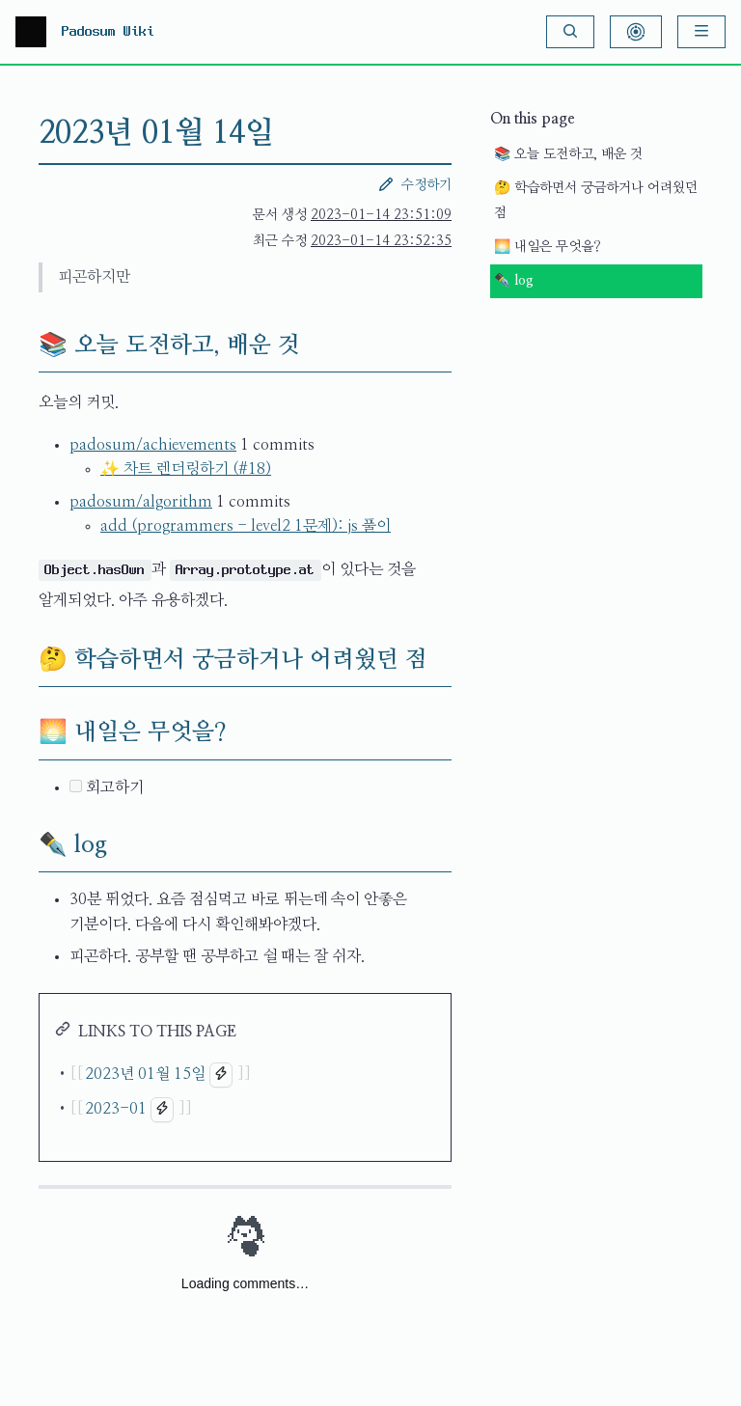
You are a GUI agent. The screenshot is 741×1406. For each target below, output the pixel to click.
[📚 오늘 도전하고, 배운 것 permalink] (23, 345)
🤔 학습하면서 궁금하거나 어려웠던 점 (596, 201)
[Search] (570, 31)
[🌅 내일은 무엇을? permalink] (23, 732)
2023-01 (116, 1109)
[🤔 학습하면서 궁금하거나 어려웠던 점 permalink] (23, 660)
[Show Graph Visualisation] (636, 31)
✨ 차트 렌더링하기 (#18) (185, 469)
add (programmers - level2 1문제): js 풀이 (245, 526)
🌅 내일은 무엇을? (547, 247)
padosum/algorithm (140, 502)
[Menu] (701, 31)
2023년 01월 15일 (145, 1074)
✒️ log (514, 281)
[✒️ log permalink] (23, 845)
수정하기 (415, 184)
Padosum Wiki (108, 32)
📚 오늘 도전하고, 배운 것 (568, 154)
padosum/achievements (152, 445)
